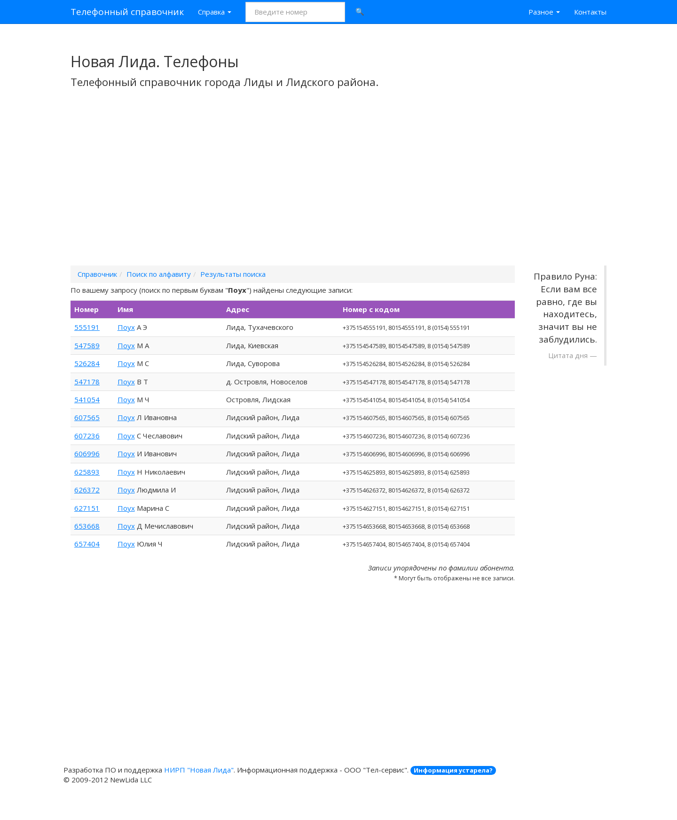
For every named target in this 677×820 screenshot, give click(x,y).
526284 (87, 363)
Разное (544, 11)
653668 (87, 526)
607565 (87, 417)
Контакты (590, 11)
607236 (87, 435)
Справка (214, 11)
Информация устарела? (453, 770)
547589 (87, 345)
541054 (87, 399)
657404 (87, 543)
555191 (87, 327)
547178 (87, 381)
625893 (87, 471)
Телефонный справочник (127, 12)
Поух (126, 327)
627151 (87, 508)
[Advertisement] (338, 189)
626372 (87, 489)
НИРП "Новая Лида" (199, 769)
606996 (87, 453)
